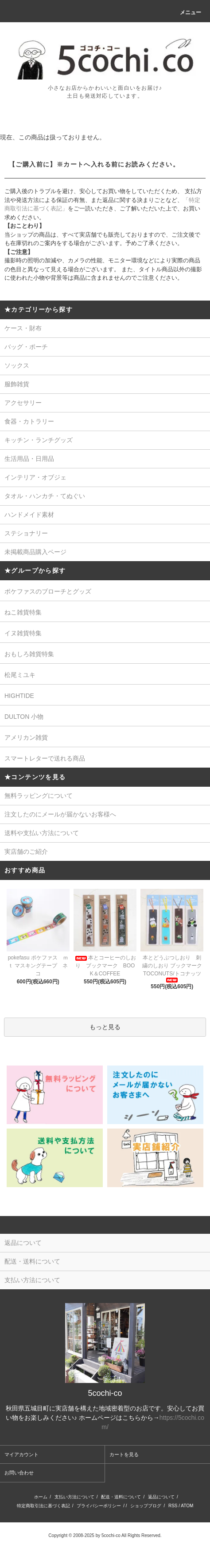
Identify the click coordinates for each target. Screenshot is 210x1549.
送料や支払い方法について (41, 832)
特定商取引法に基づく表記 (43, 1505)
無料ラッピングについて (38, 795)
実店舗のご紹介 (26, 851)
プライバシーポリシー (99, 1505)
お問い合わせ (19, 1472)
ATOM (187, 1505)
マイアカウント (21, 1454)
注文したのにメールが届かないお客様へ (60, 814)
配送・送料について (121, 1496)
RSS (173, 1505)
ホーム (40, 1496)
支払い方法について (74, 1496)
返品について (161, 1496)
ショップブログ (145, 1505)
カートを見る (124, 1454)
